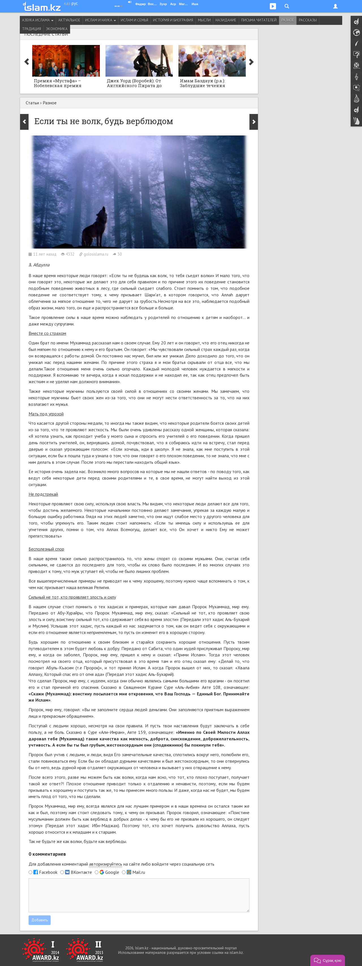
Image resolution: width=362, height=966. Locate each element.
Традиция (31, 29)
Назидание (226, 20)
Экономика (57, 29)
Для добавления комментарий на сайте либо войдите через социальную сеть (121, 864)
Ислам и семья (134, 20)
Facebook (48, 872)
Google (112, 872)
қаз (67, 3)
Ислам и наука (100, 20)
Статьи (32, 102)
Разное (287, 20)
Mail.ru (138, 872)
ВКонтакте (81, 872)
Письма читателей (259, 20)
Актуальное (69, 20)
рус (75, 3)
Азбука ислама (37, 20)
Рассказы (308, 20)
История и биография (173, 20)
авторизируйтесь (105, 864)
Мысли (204, 20)
